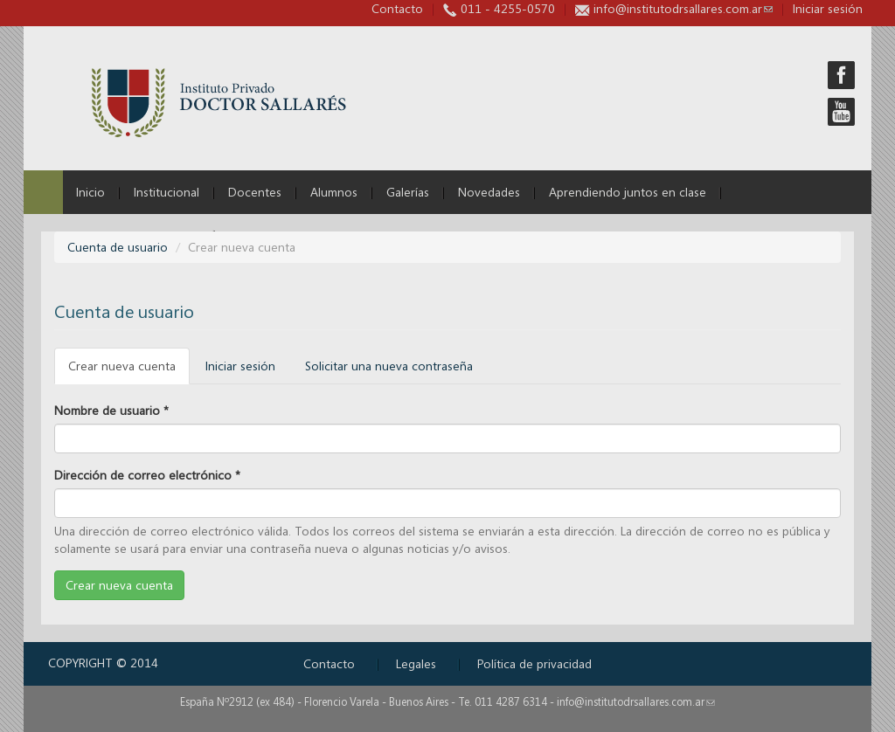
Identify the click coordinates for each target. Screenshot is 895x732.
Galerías (407, 191)
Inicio (90, 191)
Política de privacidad (534, 663)
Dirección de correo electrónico (147, 474)
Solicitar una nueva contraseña (389, 365)
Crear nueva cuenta (129, 370)
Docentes (254, 191)
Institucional (166, 191)
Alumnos (333, 191)
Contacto (397, 8)
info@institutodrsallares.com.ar (683, 8)
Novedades (489, 191)
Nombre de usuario (111, 410)
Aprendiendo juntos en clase (627, 191)
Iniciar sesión (240, 365)
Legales (416, 663)
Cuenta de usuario (117, 246)
